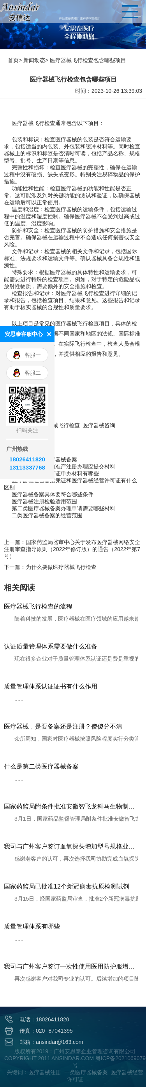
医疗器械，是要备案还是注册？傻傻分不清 (63, 726)
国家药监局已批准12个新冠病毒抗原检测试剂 (66, 886)
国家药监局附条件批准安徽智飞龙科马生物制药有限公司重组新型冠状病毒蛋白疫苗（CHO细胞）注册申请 (71, 806)
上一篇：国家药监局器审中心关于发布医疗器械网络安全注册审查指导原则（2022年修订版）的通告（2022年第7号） (72, 549)
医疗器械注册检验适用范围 (44, 501)
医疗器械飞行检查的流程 (38, 606)
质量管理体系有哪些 (32, 926)
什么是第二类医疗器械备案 (41, 766)
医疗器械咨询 (99, 425)
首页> (15, 60)
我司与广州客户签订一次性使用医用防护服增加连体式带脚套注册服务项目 (71, 966)
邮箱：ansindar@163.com (51, 1042)
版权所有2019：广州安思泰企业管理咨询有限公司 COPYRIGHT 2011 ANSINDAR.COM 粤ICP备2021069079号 (75, 1058)
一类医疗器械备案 (86, 1072)
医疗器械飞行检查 (58, 425)
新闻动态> (35, 60)
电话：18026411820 (44, 1019)
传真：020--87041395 (46, 1031)
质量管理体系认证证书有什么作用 (50, 686)
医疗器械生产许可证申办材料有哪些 (55, 474)
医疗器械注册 (44, 1072)
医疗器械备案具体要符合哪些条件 (52, 494)
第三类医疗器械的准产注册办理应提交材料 (63, 467)
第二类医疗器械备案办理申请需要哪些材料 (63, 508)
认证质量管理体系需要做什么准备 (50, 646)
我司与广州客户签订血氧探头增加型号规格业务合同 (71, 846)
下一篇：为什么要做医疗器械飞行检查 (50, 567)
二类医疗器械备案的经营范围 (47, 515)
